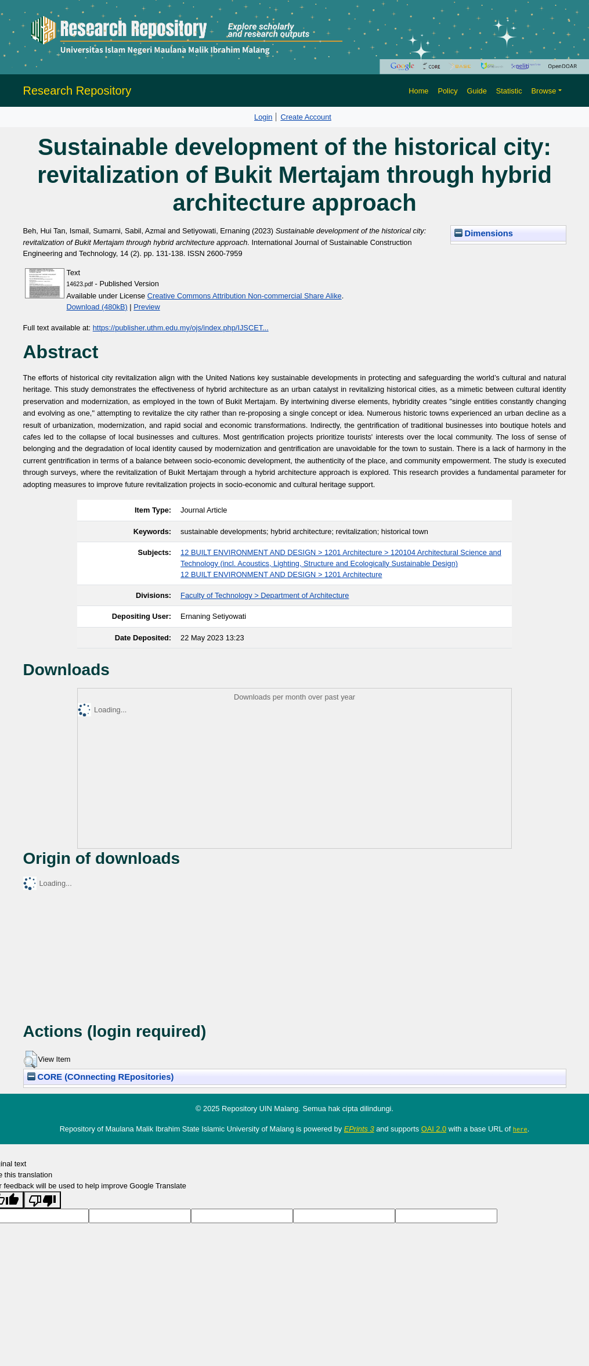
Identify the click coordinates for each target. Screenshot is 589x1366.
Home (418, 90)
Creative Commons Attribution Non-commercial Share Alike (244, 295)
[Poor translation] (42, 1200)
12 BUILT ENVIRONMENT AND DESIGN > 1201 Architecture (281, 574)
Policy (447, 90)
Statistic (509, 90)
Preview (146, 306)
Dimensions (484, 233)
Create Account (305, 117)
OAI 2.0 (433, 1128)
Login (263, 117)
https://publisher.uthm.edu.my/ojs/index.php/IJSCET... (181, 327)
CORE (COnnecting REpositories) (100, 1077)
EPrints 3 (359, 1128)
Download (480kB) (97, 306)
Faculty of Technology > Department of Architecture (264, 595)
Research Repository (77, 90)
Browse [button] (544, 90)
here (520, 1129)
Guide (477, 90)
